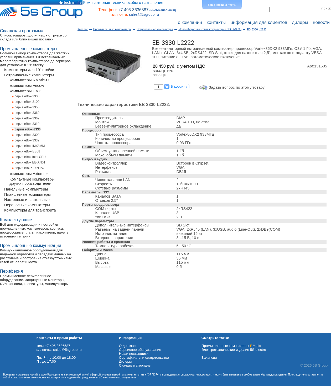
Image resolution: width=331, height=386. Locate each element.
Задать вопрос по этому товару (237, 87)
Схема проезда (12, 331)
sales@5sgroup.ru (144, 14)
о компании (190, 22)
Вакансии (209, 357)
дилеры (300, 22)
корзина (221, 4)
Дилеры (125, 361)
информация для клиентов (258, 22)
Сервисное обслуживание (140, 350)
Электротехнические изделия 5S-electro (233, 350)
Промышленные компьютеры (231, 346)
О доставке (128, 346)
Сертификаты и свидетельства (144, 357)
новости (321, 22)
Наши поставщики (133, 354)
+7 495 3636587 (133, 10)
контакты (216, 22)
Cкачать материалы (135, 365)
